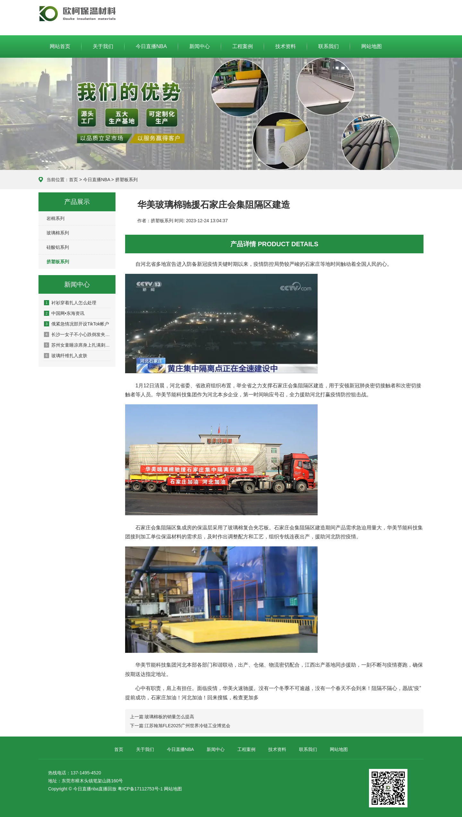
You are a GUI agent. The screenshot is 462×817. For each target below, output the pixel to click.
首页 (73, 179)
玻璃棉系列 (58, 232)
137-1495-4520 (86, 772)
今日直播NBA (77, 13)
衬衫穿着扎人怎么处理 (70, 302)
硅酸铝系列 (58, 247)
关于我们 (103, 46)
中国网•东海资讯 (64, 313)
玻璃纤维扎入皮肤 (65, 355)
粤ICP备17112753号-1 (140, 788)
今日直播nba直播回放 (94, 788)
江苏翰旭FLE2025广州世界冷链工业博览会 (187, 725)
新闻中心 (199, 46)
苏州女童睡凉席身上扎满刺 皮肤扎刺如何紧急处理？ (77, 345)
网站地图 (371, 46)
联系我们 (328, 46)
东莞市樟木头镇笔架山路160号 (92, 780)
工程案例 (242, 46)
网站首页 (60, 46)
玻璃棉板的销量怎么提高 (169, 716)
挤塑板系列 (126, 179)
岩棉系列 (55, 218)
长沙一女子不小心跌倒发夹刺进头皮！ (77, 334)
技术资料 (285, 46)
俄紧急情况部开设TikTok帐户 (76, 323)
